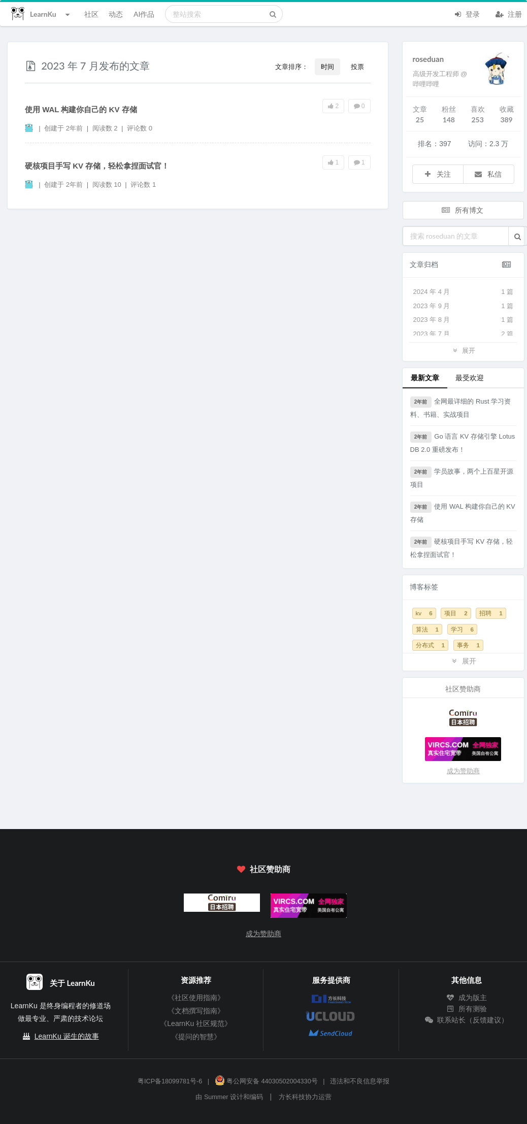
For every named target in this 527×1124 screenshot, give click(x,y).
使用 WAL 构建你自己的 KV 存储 (81, 109)
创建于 (63, 128)
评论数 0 (139, 128)
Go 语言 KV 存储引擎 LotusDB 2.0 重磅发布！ (462, 442)
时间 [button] (327, 66)
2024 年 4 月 (463, 291)
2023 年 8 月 (463, 319)
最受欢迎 (469, 377)
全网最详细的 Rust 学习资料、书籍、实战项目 (460, 407)
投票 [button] (357, 66)
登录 (466, 13)
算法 (427, 629)
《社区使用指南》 (196, 998)
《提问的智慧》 (196, 1037)
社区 (91, 14)
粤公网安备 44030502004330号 (266, 1081)
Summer (216, 1097)
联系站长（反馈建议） (466, 1020)
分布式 (430, 645)
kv (424, 613)
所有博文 (462, 210)
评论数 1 (143, 184)
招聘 (490, 613)
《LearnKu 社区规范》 (196, 1023)
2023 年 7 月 (463, 334)
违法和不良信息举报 (359, 1081)
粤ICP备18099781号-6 (170, 1081)
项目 (455, 613)
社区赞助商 (263, 869)
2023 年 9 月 (463, 306)
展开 (463, 350)
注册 (509, 13)
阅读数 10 (107, 184)
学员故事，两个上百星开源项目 (462, 477)
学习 (462, 629)
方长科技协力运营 (305, 1097)
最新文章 (425, 377)
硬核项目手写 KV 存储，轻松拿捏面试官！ (97, 165)
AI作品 (144, 14)
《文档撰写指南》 (196, 1011)
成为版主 (466, 998)
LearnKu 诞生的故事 (67, 1036)
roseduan (428, 58)
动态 (116, 14)
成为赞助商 (463, 771)
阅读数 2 (105, 128)
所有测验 (466, 1009)
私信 (488, 174)
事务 (468, 645)
